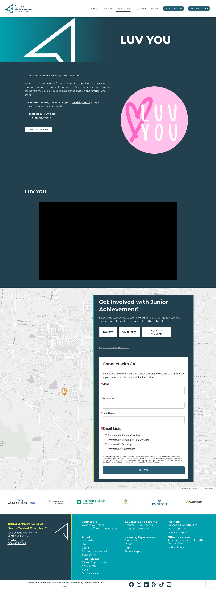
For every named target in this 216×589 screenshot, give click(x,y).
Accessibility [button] (76, 582)
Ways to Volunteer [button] (93, 525)
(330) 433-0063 (17, 543)
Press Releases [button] (90, 558)
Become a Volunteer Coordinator (125, 435)
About (106, 8)
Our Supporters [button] (177, 528)
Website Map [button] (92, 582)
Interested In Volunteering (121, 449)
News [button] (85, 569)
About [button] (86, 537)
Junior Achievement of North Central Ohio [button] (185, 542)
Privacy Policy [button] (60, 582)
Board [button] (85, 547)
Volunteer (129, 332)
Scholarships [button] (132, 551)
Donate (108, 332)
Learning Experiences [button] (140, 537)
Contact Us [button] (15, 540)
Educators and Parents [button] (141, 521)
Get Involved (199, 8)
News (155, 8)
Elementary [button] (132, 540)
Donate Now (173, 8)
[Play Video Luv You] (108, 241)
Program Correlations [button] (138, 528)
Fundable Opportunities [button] (182, 525)
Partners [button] (174, 521)
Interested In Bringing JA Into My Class (128, 440)
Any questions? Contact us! (114, 347)
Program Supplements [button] (139, 525)
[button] (111, 8)
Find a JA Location (178, 547)
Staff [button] (84, 544)
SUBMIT (143, 470)
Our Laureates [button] (90, 573)
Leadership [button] (88, 540)
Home (93, 8)
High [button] (127, 547)
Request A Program (156, 332)
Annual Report (38, 129)
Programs (123, 8)
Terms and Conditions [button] (39, 582)
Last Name (109, 413)
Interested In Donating (120, 444)
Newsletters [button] (89, 566)
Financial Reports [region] (178, 532)
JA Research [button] (89, 555)
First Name (109, 398)
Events (140, 8)
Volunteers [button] (89, 521)
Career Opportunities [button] (94, 562)
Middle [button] (129, 544)
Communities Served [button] (94, 551)
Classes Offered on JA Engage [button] (100, 528)
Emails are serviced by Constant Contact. (143, 462)
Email (106, 384)
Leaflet (182, 488)
